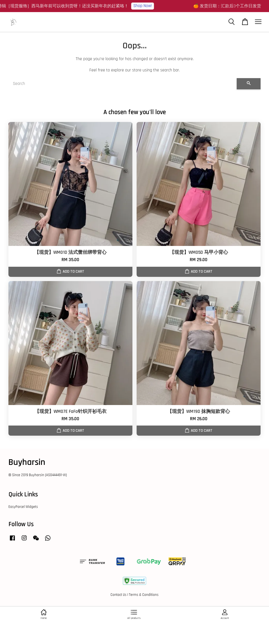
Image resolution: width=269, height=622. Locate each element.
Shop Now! (147, 5)
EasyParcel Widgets (23, 507)
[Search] (122, 83)
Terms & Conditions (144, 594)
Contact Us (118, 594)
